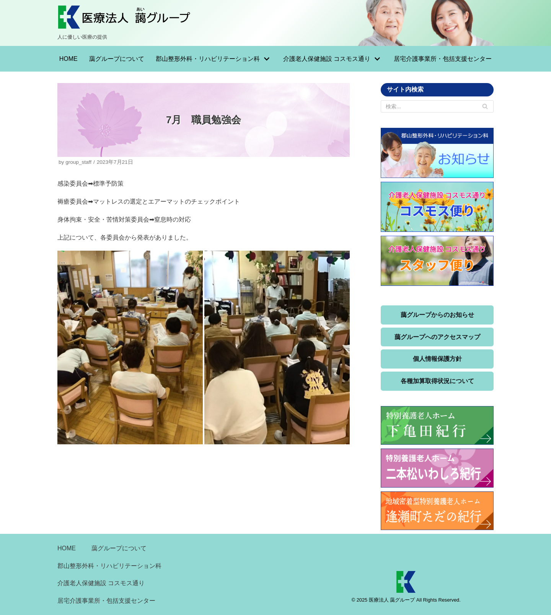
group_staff (78, 162)
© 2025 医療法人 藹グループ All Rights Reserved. (406, 600)
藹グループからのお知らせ (437, 315)
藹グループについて (116, 58)
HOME (68, 58)
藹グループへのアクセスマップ (437, 337)
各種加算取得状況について (437, 381)
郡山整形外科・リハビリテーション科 (109, 566)
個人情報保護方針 (437, 359)
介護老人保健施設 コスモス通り (101, 583)
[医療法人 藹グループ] (124, 23)
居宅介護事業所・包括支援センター (443, 58)
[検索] (485, 106)
